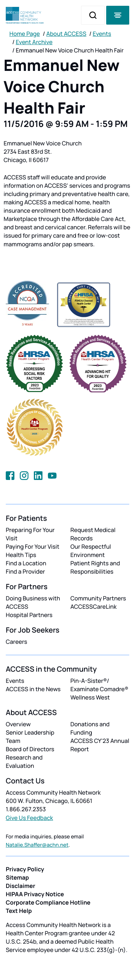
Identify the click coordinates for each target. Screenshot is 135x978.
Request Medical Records (93, 534)
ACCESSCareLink (94, 607)
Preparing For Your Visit (30, 534)
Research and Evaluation (24, 761)
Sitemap (17, 877)
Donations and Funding (90, 728)
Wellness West (90, 697)
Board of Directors (30, 749)
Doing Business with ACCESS (33, 602)
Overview (18, 724)
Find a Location (26, 563)
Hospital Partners (29, 615)
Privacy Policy (25, 869)
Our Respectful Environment (91, 551)
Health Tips (21, 555)
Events (102, 34)
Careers (16, 642)
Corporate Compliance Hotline (48, 902)
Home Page (24, 34)
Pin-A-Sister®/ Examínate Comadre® (100, 685)
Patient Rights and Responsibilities (95, 567)
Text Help (19, 911)
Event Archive (34, 42)
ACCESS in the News (33, 689)
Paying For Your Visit (32, 546)
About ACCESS (66, 34)
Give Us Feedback (29, 818)
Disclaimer (20, 886)
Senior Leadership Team (30, 736)
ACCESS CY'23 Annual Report (100, 745)
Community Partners (98, 598)
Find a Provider (25, 571)
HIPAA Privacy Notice (35, 894)
